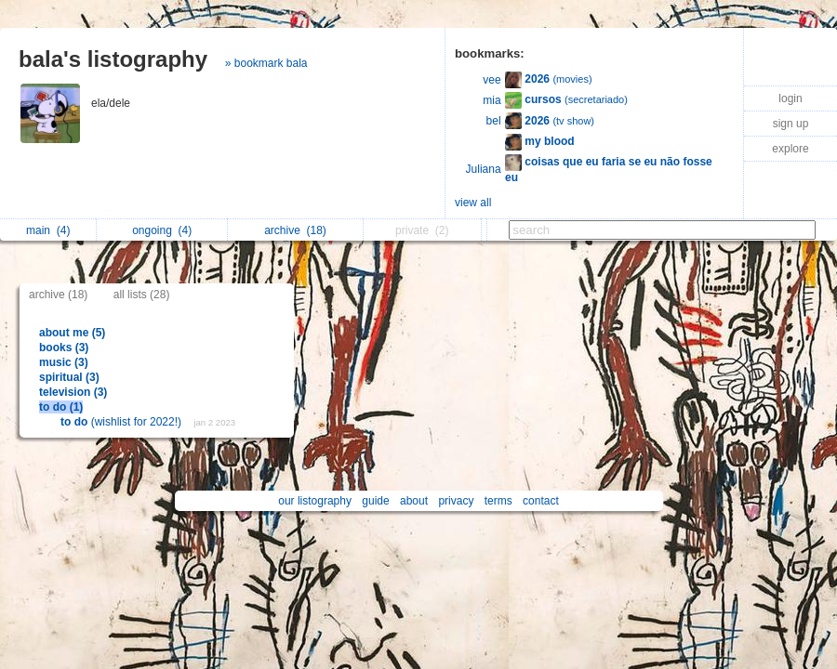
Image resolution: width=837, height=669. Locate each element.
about (414, 500)
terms (498, 500)
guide (375, 500)
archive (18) (58, 294)
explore (790, 148)
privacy (455, 500)
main (48, 230)
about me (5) (72, 332)
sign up (791, 123)
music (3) (63, 362)
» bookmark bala (266, 63)
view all (473, 202)
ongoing (162, 230)
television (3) (73, 392)
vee (491, 79)
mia (491, 100)
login (790, 98)
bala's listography (113, 59)
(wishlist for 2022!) (122, 421)
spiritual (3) (69, 377)
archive (295, 230)
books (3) (63, 347)
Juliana (483, 169)
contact (541, 500)
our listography (315, 500)
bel (493, 120)
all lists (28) (141, 294)
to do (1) (61, 406)
